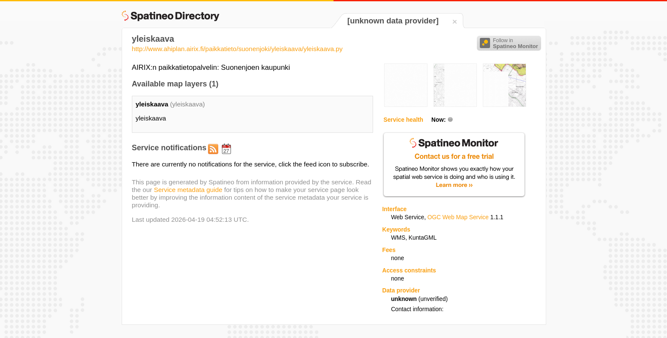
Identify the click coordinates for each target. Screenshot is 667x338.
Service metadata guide (188, 189)
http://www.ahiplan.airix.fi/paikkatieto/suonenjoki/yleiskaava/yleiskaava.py (237, 48)
